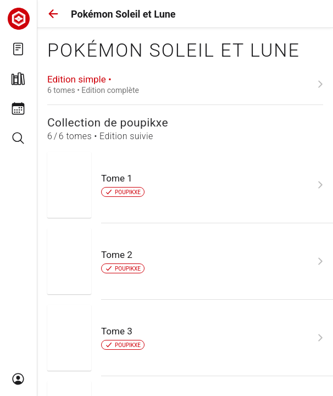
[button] (53, 14)
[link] (185, 84)
